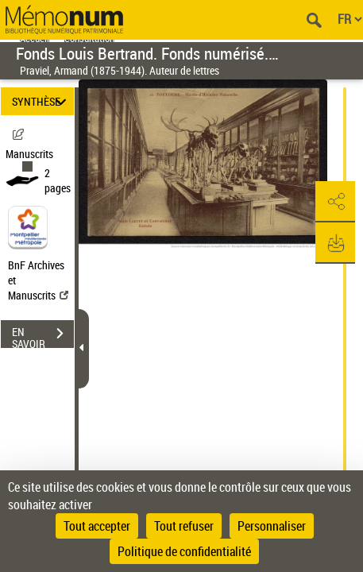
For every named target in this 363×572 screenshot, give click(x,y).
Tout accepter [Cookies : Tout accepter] (97, 526)
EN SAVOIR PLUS (43, 335)
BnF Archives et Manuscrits (38, 280)
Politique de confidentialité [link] (184, 551)
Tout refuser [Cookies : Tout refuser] (184, 526)
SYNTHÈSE (41, 101)
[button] (335, 201)
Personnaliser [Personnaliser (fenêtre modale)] (271, 526)
